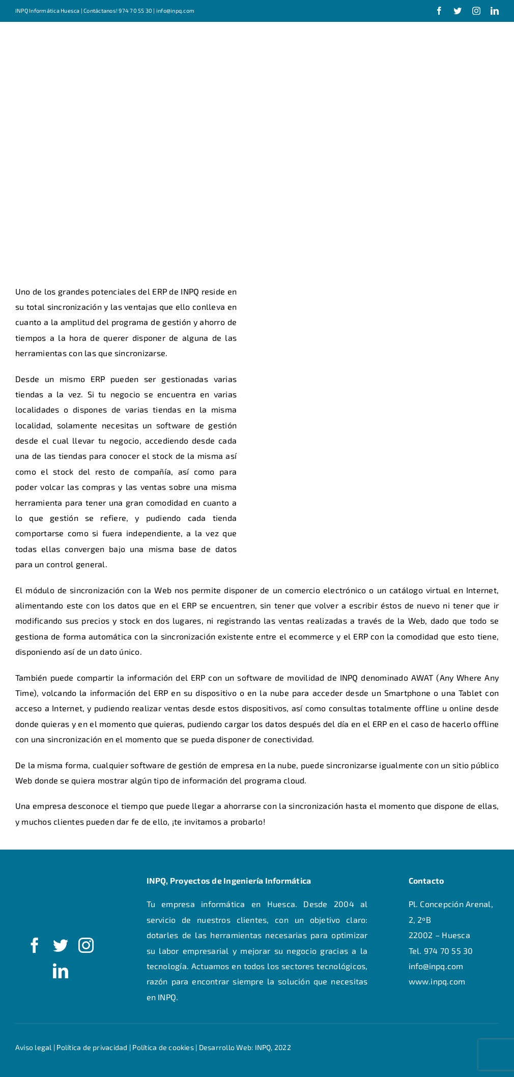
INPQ (263, 1047)
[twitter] (457, 11)
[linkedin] (495, 11)
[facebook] (439, 11)
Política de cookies (163, 1047)
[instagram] (476, 11)
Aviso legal (33, 1047)
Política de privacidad (91, 1047)
